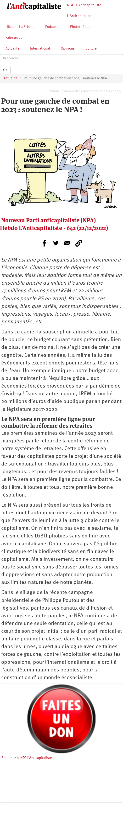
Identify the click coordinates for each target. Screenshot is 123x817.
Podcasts (52, 27)
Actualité (12, 49)
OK (5, 70)
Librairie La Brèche (20, 27)
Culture (91, 49)
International (40, 49)
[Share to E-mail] (67, 243)
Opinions (68, 49)
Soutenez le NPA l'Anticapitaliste (26, 758)
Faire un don (15, 38)
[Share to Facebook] (44, 243)
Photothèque (80, 27)
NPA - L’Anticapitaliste (84, 5)
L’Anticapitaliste (79, 16)
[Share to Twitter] (56, 243)
